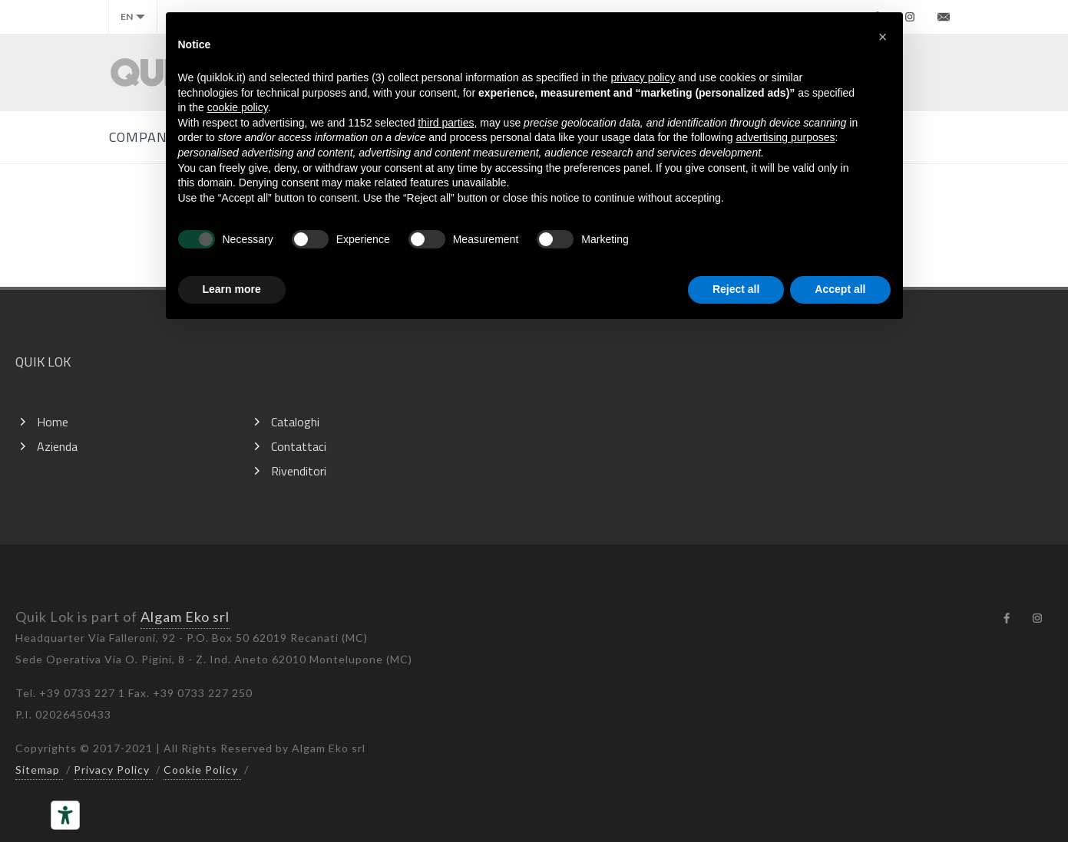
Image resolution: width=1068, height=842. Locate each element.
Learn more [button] (232, 289)
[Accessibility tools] (65, 815)
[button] (883, 37)
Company (142, 137)
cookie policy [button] (237, 107)
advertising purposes (785, 137)
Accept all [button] (840, 289)
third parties (446, 123)
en (133, 16)
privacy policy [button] (642, 77)
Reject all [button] (736, 289)
